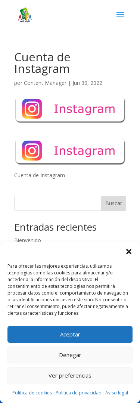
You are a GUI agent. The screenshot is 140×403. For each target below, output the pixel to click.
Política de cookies (32, 393)
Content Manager (45, 82)
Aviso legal (116, 393)
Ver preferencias (70, 375)
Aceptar (70, 334)
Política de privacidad (79, 393)
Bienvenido (27, 240)
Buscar (113, 203)
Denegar (70, 355)
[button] (129, 251)
